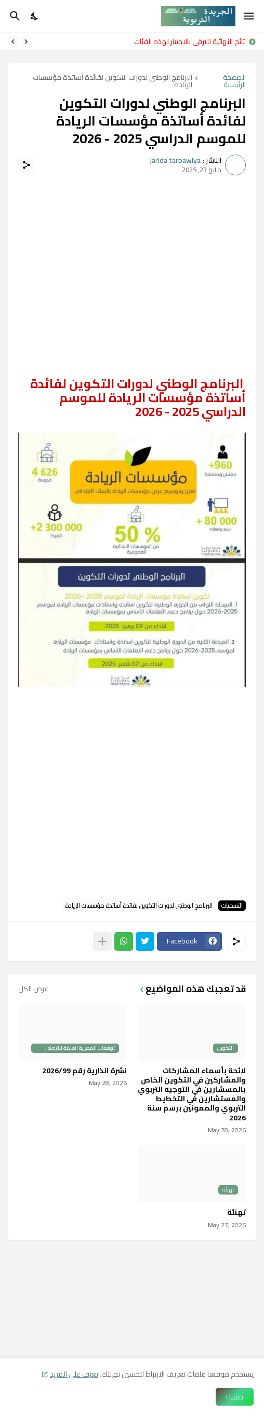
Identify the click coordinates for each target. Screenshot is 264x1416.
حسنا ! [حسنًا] (234, 1397)
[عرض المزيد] (102, 941)
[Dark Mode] (34, 16)
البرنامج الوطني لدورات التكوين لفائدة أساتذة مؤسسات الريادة (112, 81)
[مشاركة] (26, 165)
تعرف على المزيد (74, 1374)
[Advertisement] (132, 269)
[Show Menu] (249, 16)
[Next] (13, 41)
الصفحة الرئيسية (234, 81)
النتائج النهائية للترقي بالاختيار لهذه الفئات (187, 41)
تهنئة (236, 1212)
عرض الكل (33, 988)
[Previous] (26, 41)
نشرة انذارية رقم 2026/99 (84, 1070)
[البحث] (14, 16)
